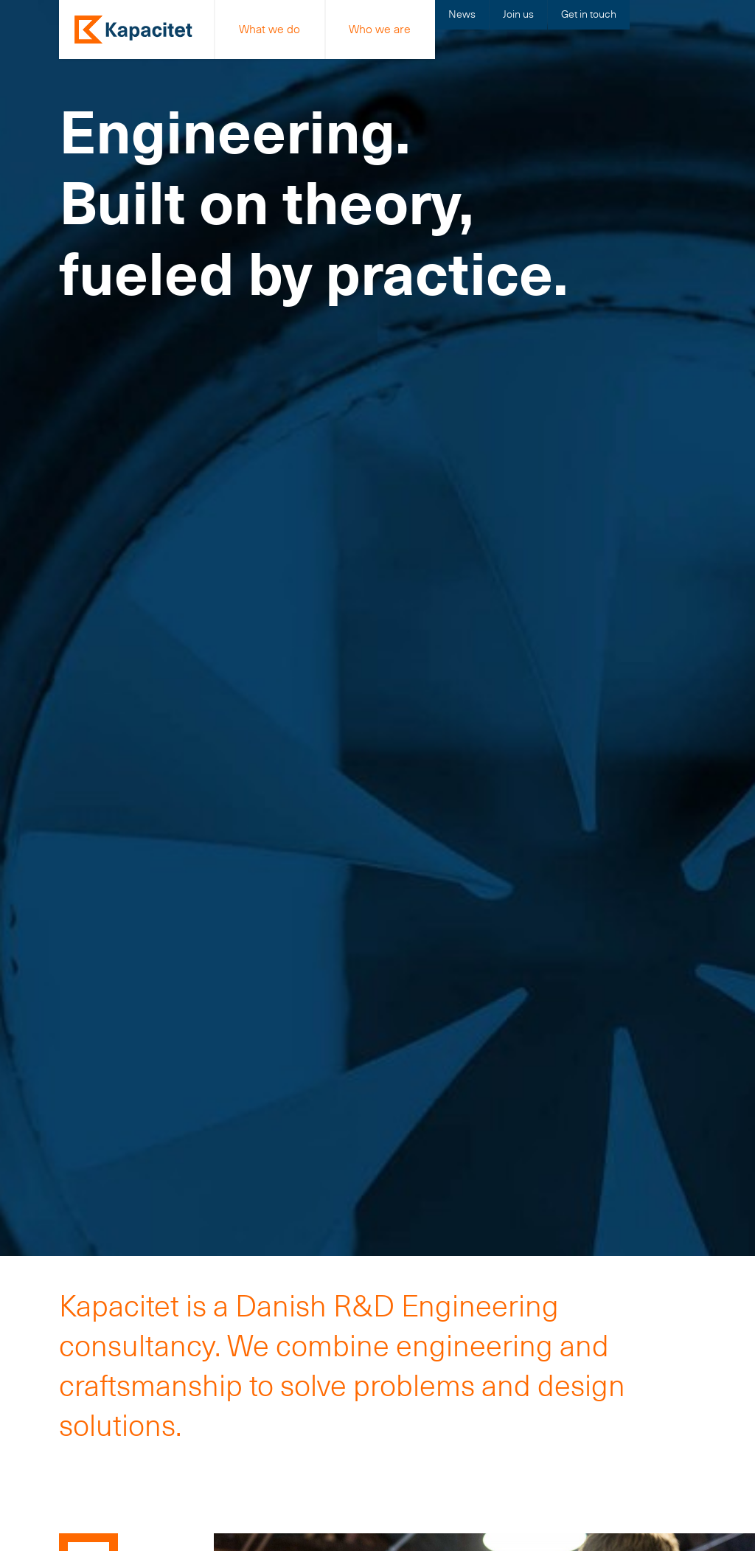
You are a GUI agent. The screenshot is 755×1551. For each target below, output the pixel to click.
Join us (518, 14)
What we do (269, 29)
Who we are (380, 29)
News (462, 14)
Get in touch (588, 14)
